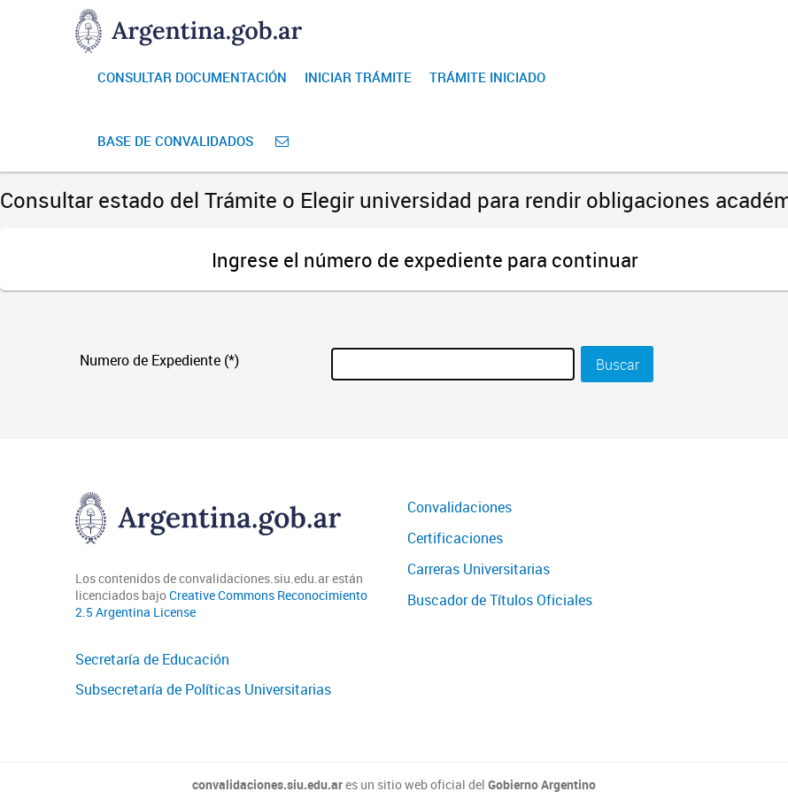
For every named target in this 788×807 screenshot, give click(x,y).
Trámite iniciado (487, 77)
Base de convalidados (175, 141)
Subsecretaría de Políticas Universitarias (203, 689)
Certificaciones (455, 538)
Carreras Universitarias (478, 569)
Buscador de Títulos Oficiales (499, 600)
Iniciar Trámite (358, 77)
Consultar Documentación (192, 77)
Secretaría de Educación (152, 659)
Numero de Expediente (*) (159, 360)
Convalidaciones (459, 507)
